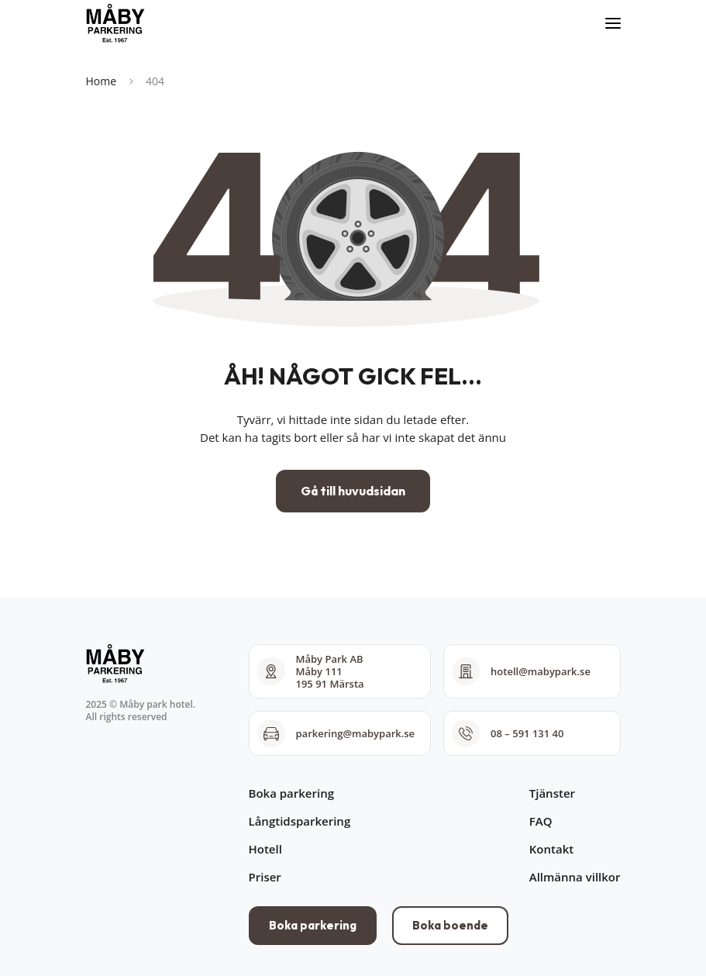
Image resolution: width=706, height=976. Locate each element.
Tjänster (552, 793)
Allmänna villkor (575, 877)
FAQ (541, 821)
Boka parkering (291, 793)
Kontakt (551, 849)
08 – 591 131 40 (507, 733)
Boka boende (450, 925)
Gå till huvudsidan (353, 490)
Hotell (265, 849)
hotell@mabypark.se (521, 671)
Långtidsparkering (300, 821)
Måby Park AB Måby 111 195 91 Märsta (310, 671)
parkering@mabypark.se (336, 733)
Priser (265, 877)
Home (101, 81)
